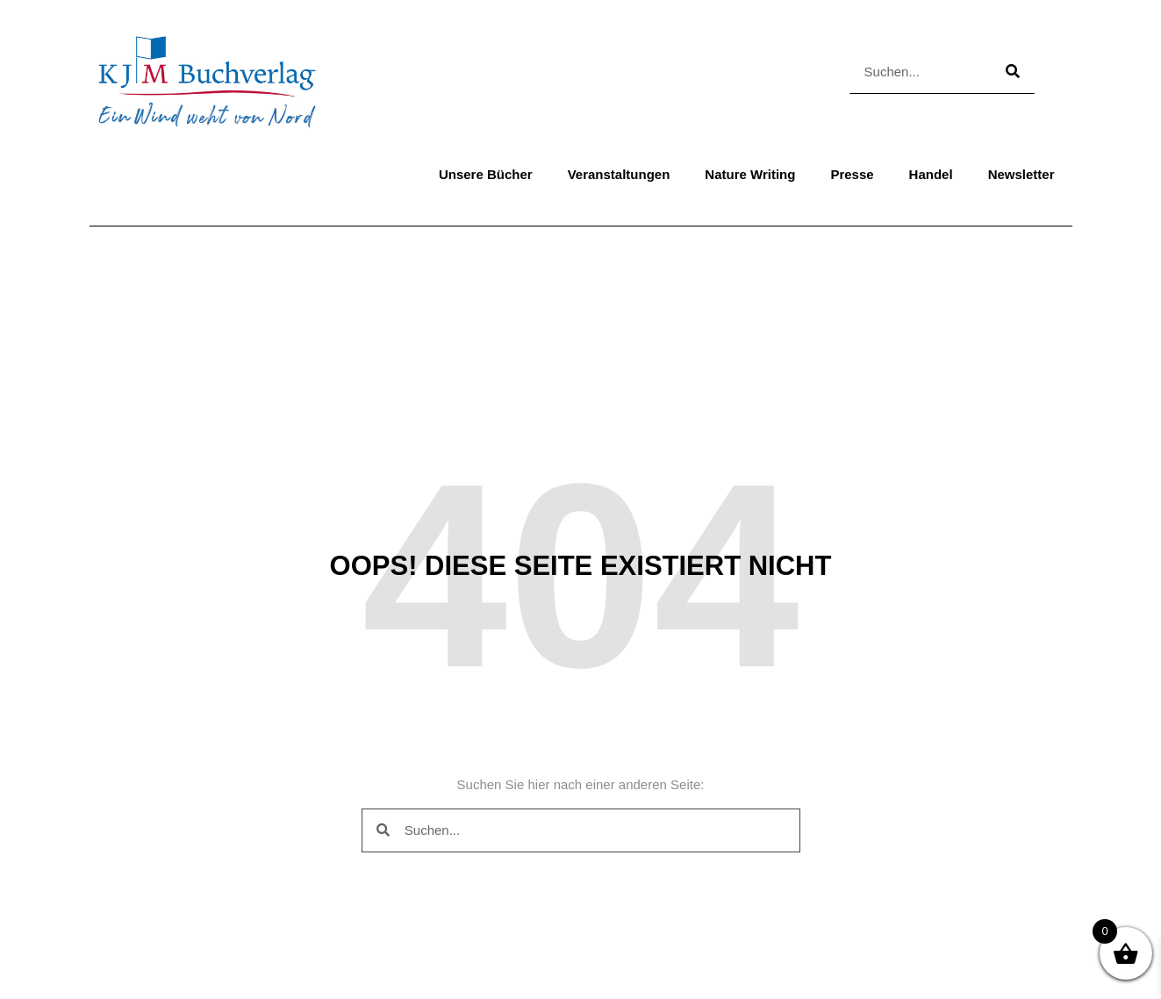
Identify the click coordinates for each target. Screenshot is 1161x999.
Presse (851, 174)
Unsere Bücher (486, 174)
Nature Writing (750, 174)
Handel (931, 174)
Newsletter (1021, 174)
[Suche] (1013, 71)
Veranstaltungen (619, 174)
